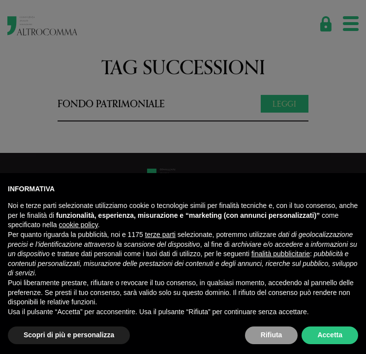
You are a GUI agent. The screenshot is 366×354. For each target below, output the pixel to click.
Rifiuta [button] (271, 335)
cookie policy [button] (78, 225)
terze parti (160, 234)
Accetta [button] (329, 335)
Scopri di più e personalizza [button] (69, 335)
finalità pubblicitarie (280, 254)
